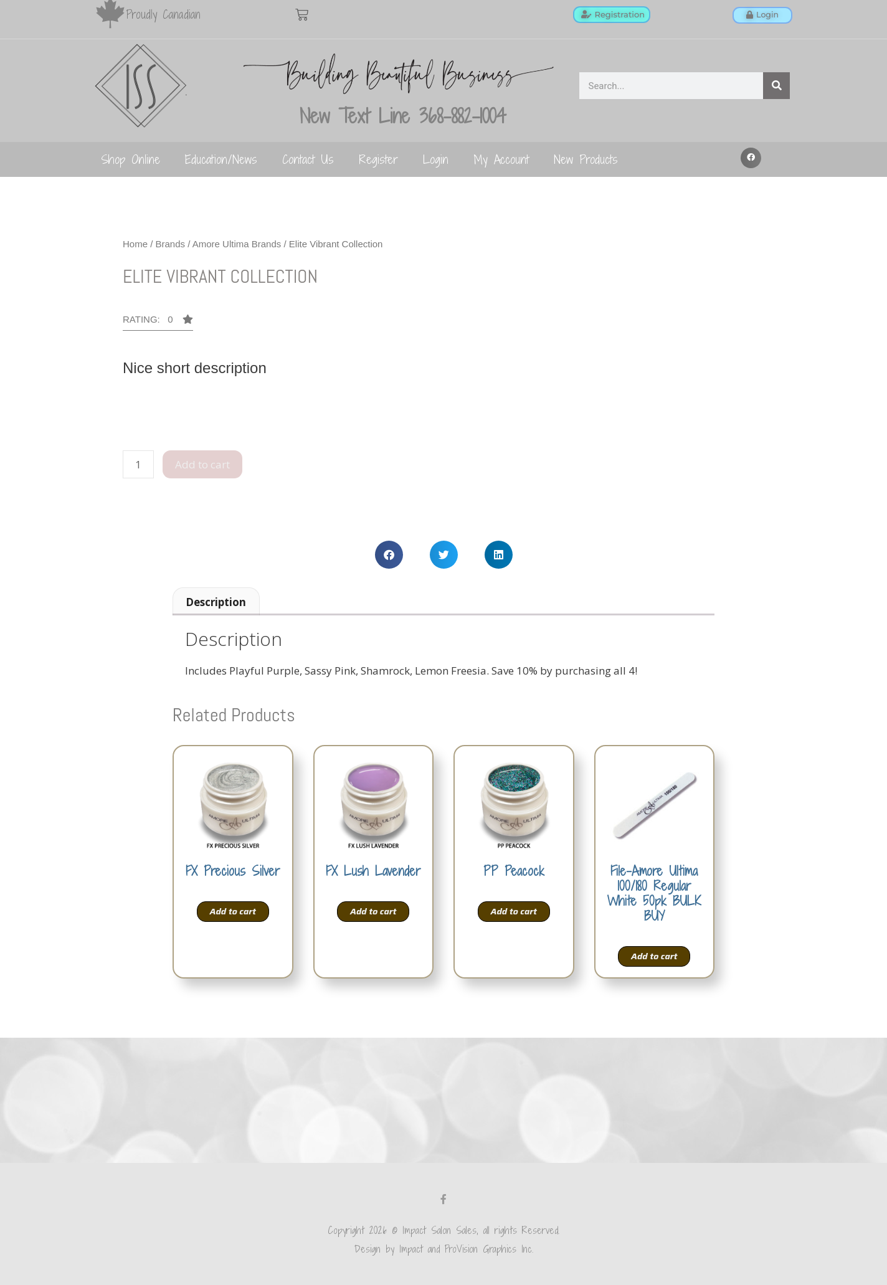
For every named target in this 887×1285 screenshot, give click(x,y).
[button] (751, 158)
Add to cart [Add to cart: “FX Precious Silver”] (233, 911)
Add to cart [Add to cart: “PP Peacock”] (514, 911)
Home (135, 244)
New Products (586, 159)
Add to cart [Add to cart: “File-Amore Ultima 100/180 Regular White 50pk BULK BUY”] (654, 956)
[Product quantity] (138, 464)
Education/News (221, 159)
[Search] (776, 85)
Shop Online (130, 159)
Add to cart (202, 464)
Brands (171, 244)
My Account (501, 159)
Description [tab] (216, 602)
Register (378, 159)
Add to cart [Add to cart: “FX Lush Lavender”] (373, 911)
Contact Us (308, 159)
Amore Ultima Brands (237, 244)
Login (435, 159)
